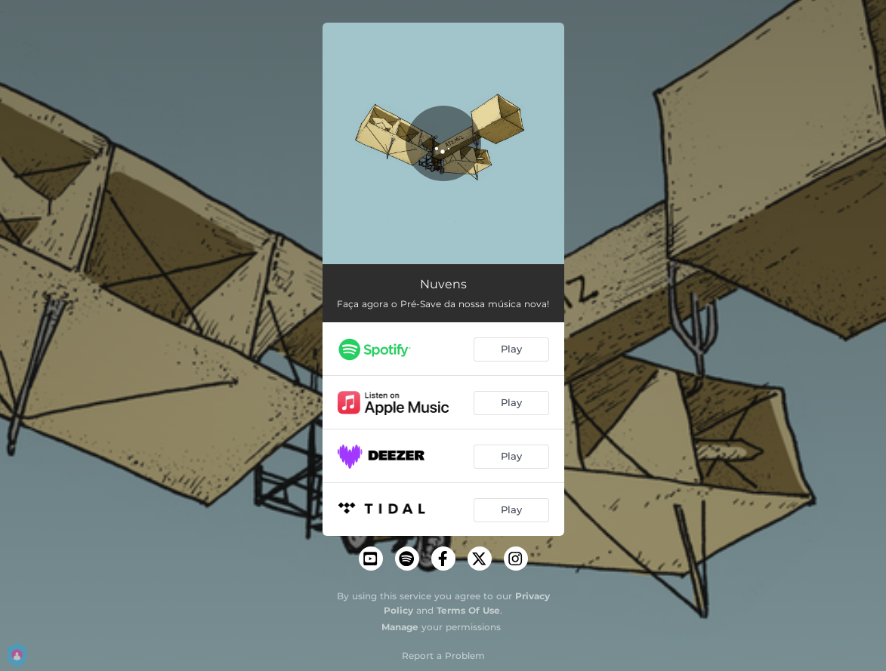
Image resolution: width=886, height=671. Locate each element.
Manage (399, 627)
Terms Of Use (468, 610)
